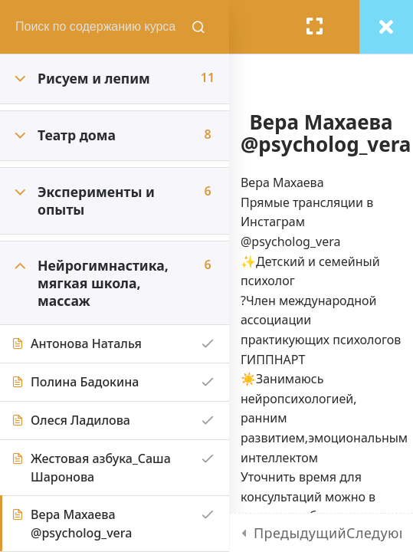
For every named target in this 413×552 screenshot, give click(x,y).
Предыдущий (300, 533)
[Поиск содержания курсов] (199, 27)
